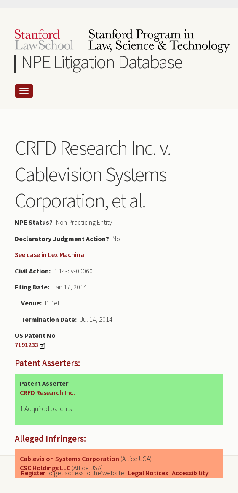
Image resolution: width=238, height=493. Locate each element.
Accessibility (190, 473)
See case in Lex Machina (49, 254)
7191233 (26, 344)
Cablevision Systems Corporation (69, 458)
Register (33, 473)
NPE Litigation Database (101, 61)
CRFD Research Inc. (47, 392)
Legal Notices (148, 473)
